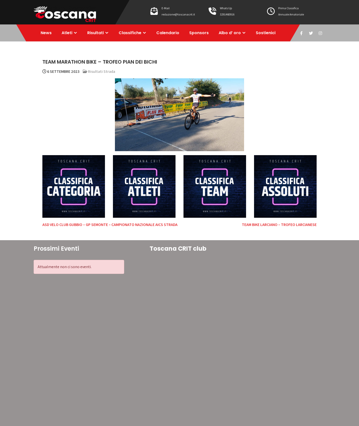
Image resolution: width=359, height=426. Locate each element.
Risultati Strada (101, 71)
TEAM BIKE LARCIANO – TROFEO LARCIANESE (279, 224)
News (46, 33)
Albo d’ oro (230, 33)
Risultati (95, 33)
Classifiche (130, 33)
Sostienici (265, 33)
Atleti (67, 33)
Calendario (167, 33)
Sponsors (199, 33)
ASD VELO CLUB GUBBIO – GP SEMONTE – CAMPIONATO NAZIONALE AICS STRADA (110, 224)
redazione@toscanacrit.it (178, 14)
